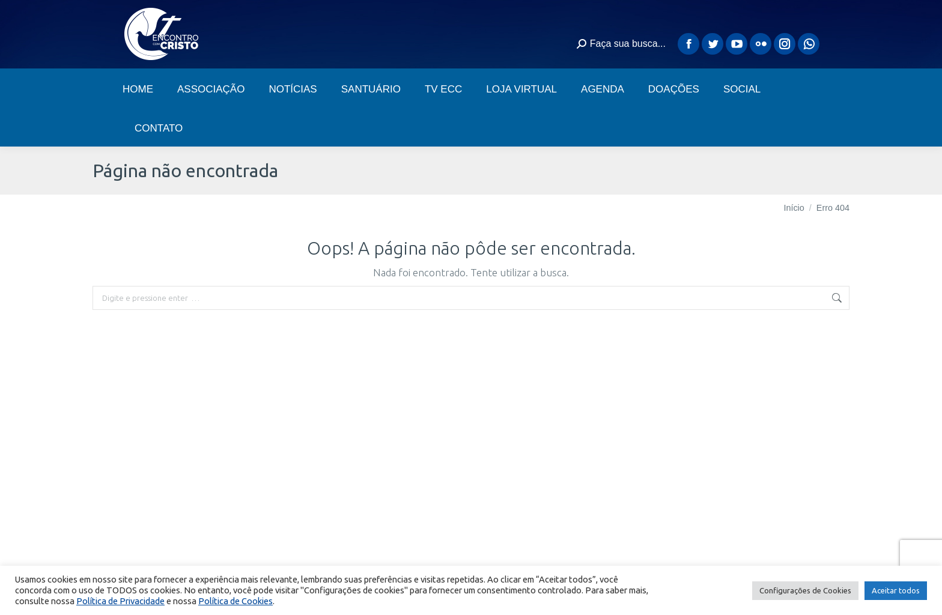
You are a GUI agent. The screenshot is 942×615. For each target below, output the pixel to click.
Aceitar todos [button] (896, 590)
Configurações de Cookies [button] (805, 590)
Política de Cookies (235, 601)
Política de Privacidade (120, 601)
